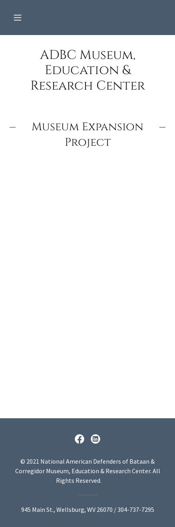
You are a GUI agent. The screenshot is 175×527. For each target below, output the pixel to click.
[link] (87, 71)
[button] (18, 17)
